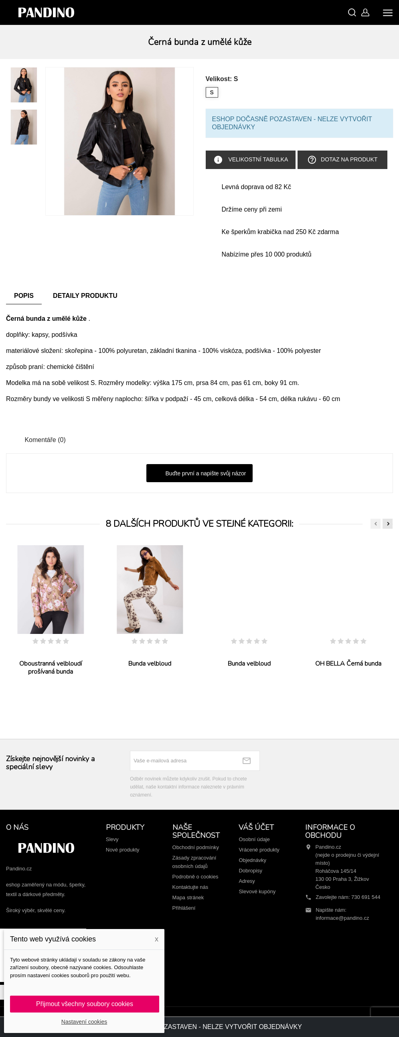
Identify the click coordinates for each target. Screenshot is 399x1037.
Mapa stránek (188, 897)
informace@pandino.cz (342, 918)
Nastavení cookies (84, 1022)
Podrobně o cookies (195, 877)
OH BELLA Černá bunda (348, 663)
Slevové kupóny (257, 891)
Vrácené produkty (259, 850)
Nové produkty (123, 850)
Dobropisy (250, 871)
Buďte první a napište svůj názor (199, 474)
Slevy (112, 839)
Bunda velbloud (149, 663)
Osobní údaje (254, 839)
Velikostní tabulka (250, 160)
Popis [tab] (24, 295)
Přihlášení (184, 908)
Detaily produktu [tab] (85, 295)
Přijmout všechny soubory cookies (84, 1003)
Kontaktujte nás (190, 887)
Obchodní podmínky (195, 847)
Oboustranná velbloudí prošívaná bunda (50, 667)
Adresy (247, 881)
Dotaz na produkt (342, 160)
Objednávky (252, 860)
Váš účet (256, 827)
